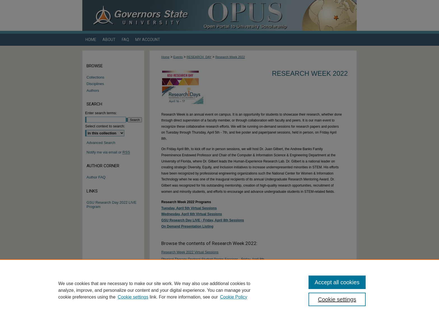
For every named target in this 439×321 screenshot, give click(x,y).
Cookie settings (133, 297)
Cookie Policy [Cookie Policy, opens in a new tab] (233, 297)
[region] (219, 290)
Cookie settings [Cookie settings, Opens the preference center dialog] (337, 299)
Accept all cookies (337, 282)
